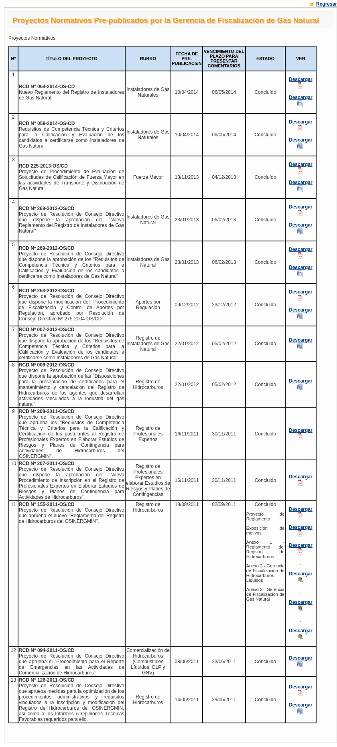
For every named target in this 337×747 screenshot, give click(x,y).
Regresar (326, 4)
